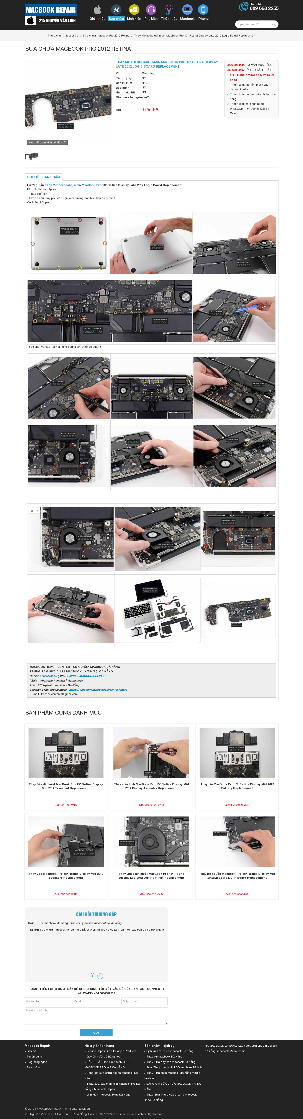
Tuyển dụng (34, 1056)
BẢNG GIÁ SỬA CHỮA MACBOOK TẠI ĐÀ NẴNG (172, 1086)
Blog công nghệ (37, 1062)
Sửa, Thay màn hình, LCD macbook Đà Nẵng (175, 1067)
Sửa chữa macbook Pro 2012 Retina (106, 35)
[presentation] (92, 976)
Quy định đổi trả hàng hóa (103, 1056)
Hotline (264, 6)
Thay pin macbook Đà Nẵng (164, 1056)
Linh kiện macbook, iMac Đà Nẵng (109, 1094)
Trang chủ (54, 35)
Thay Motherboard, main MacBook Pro (73, 185)
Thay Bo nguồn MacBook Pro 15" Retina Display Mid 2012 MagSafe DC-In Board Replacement (237, 875)
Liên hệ (150, 109)
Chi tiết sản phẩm (43, 177)
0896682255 (49, 676)
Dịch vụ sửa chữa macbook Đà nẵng (169, 1051)
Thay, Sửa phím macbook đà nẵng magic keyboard (172, 1075)
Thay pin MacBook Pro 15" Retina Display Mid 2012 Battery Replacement (237, 786)
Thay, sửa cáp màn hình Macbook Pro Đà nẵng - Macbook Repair (112, 1086)
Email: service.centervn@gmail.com (140, 1114)
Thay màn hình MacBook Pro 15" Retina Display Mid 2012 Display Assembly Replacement (151, 786)
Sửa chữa (71, 35)
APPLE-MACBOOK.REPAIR (87, 676)
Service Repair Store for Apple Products (111, 1051)
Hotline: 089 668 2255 (101, 1114)
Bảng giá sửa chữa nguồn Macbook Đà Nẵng (111, 1075)
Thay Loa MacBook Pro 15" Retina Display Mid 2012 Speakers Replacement (66, 875)
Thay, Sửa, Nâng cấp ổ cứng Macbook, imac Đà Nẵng (170, 1097)
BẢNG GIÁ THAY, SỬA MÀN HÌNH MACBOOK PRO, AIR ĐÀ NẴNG (107, 1064)
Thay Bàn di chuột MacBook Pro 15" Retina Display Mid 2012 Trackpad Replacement (66, 786)
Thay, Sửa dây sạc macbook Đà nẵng (170, 1062)
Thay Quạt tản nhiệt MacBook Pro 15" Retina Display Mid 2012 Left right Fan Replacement (151, 875)
